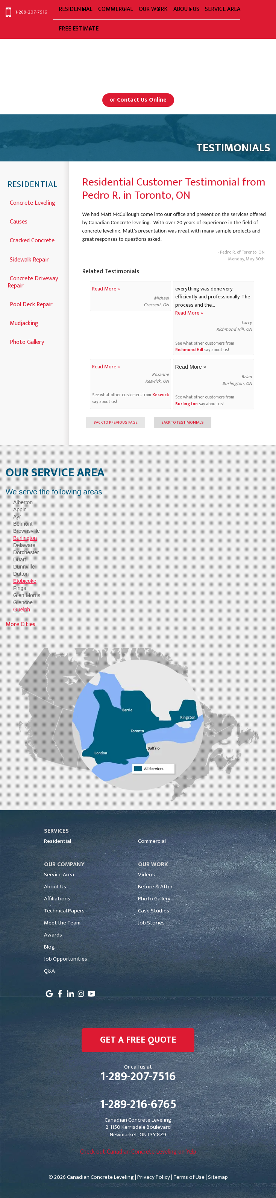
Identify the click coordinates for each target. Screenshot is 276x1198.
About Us (55, 886)
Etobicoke (24, 581)
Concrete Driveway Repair (33, 281)
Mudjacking (24, 322)
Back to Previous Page (116, 422)
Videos (146, 874)
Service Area (59, 874)
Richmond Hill (189, 349)
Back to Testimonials (182, 422)
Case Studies (153, 910)
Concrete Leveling (32, 202)
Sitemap (218, 1177)
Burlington (186, 403)
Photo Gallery (27, 341)
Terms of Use (189, 1177)
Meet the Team (62, 922)
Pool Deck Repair (31, 304)
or (138, 100)
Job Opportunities (65, 959)
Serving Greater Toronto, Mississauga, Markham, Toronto (138, 62)
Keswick (160, 394)
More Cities (20, 624)
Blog (49, 947)
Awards (53, 935)
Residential (33, 185)
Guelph (21, 610)
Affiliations (57, 898)
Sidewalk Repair (29, 259)
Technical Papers (64, 910)
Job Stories (151, 922)
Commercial (152, 841)
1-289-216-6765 (138, 1105)
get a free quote (138, 1039)
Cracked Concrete (32, 240)
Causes (18, 221)
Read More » (106, 288)
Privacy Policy (153, 1177)
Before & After (155, 886)
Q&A (49, 971)
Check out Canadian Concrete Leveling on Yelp (138, 1152)
